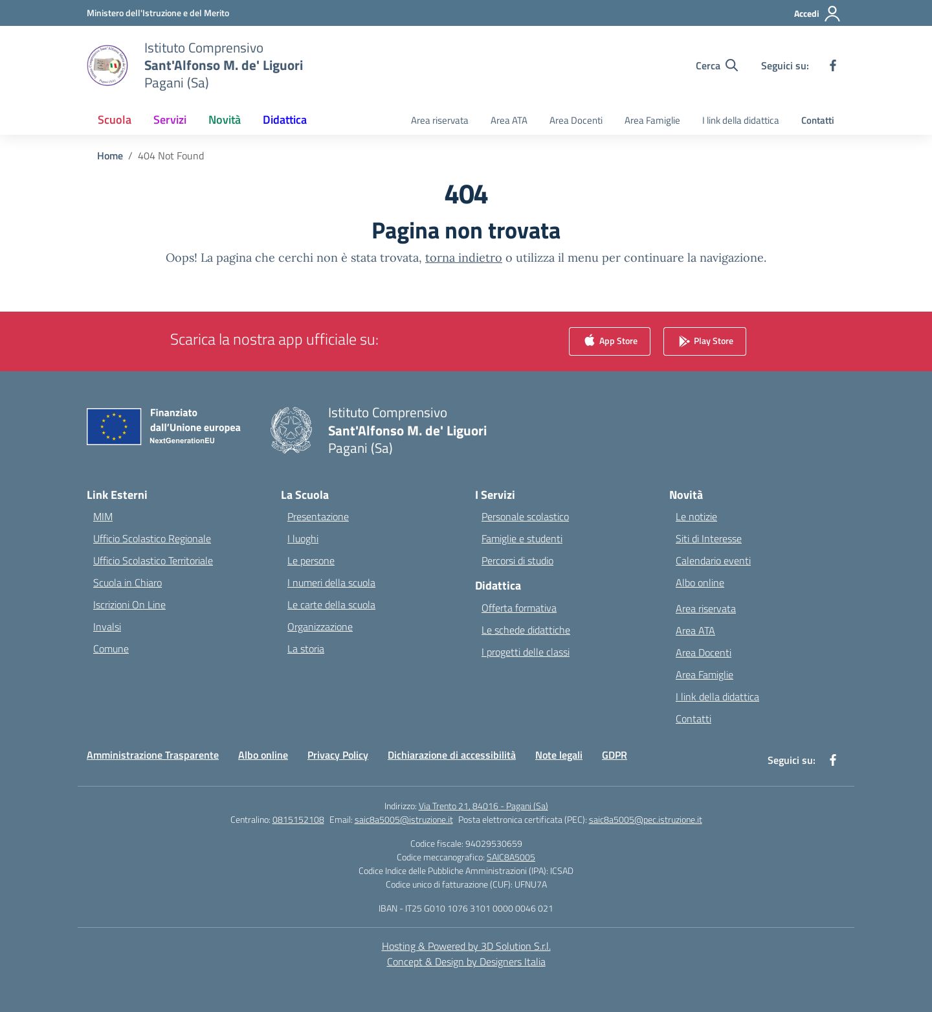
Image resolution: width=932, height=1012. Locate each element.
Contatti (817, 120)
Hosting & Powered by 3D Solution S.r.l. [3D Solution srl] (466, 946)
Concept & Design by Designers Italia (466, 961)
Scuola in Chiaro (127, 582)
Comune (111, 648)
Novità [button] (224, 119)
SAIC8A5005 (511, 857)
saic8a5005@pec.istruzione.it (645, 819)
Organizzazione (320, 626)
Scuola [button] (114, 119)
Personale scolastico (525, 516)
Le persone (311, 560)
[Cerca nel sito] (717, 65)
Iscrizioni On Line (129, 604)
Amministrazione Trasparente (153, 755)
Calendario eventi (713, 560)
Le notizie (696, 516)
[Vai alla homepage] (223, 65)
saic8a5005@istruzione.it (404, 819)
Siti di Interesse (709, 538)
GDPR (614, 755)
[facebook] (833, 65)
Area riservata (440, 120)
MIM (103, 516)
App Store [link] (610, 342)
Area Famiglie (652, 120)
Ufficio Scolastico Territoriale (153, 560)
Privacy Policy (337, 755)
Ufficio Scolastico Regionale (152, 538)
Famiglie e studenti (522, 538)
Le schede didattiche (526, 630)
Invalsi (107, 626)
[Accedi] (817, 13)
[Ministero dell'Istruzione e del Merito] (158, 12)
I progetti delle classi (526, 652)
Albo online (700, 582)
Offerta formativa (519, 607)
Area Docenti (576, 120)
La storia (305, 648)
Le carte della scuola (331, 604)
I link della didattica (740, 120)
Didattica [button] (285, 119)
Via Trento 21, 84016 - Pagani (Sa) (483, 805)
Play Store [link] (704, 342)
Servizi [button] (169, 119)
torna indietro (463, 257)
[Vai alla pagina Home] (110, 155)
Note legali (558, 755)
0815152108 (298, 819)
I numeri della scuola (331, 582)
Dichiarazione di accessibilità (452, 755)
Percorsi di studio (517, 560)
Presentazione (318, 516)
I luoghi (302, 538)
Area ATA (509, 120)
